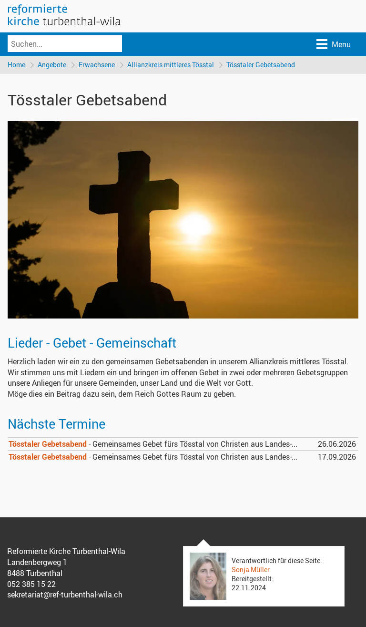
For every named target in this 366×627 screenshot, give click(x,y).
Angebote (52, 64)
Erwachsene (97, 64)
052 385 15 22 (31, 584)
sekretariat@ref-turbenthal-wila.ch (64, 594)
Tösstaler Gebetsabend (260, 64)
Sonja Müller (251, 569)
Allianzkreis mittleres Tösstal (170, 64)
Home (16, 64)
